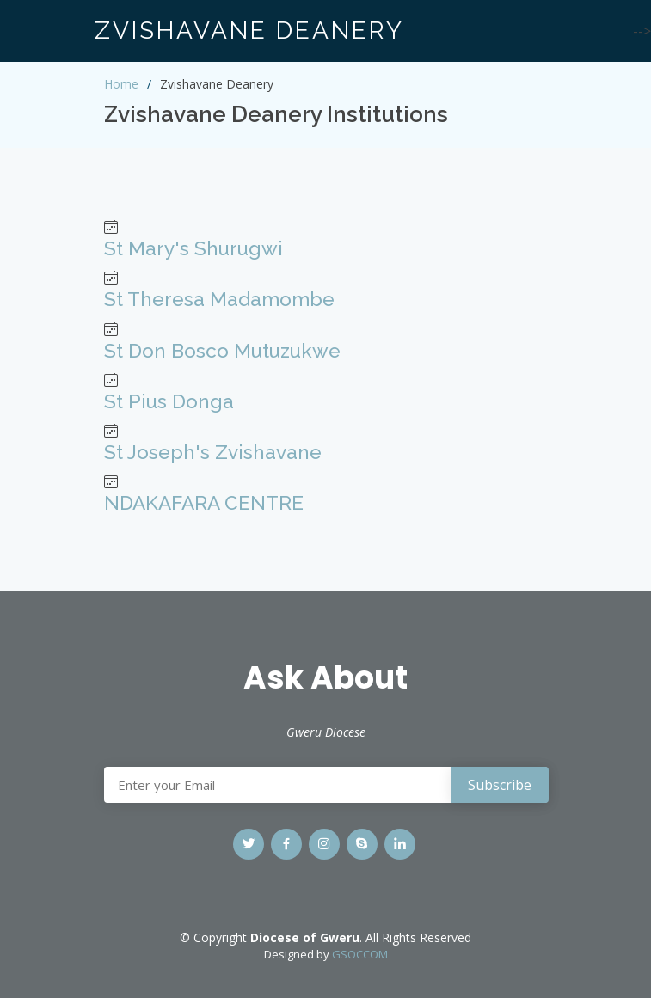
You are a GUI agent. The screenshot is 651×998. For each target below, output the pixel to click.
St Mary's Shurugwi (193, 248)
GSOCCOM (360, 954)
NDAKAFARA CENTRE (204, 503)
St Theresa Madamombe (219, 299)
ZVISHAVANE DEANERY (249, 30)
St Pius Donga (169, 401)
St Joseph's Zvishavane (213, 452)
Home (121, 84)
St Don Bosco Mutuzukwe (222, 351)
